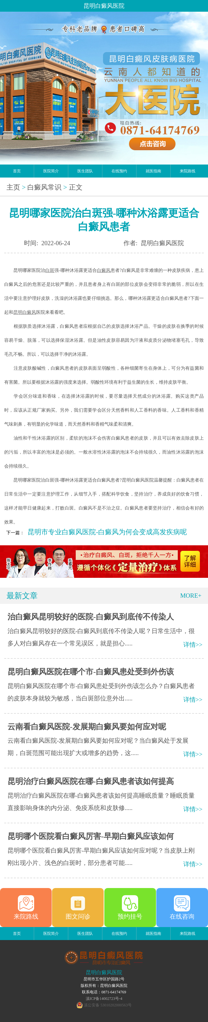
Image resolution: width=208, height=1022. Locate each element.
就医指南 (153, 171)
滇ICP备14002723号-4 (104, 998)
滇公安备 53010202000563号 (108, 1005)
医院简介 (51, 171)
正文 (76, 187)
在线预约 (119, 171)
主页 (13, 187)
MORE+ (191, 595)
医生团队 (85, 171)
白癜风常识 (44, 187)
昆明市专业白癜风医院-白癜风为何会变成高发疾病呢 (107, 532)
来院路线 (187, 171)
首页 (17, 171)
